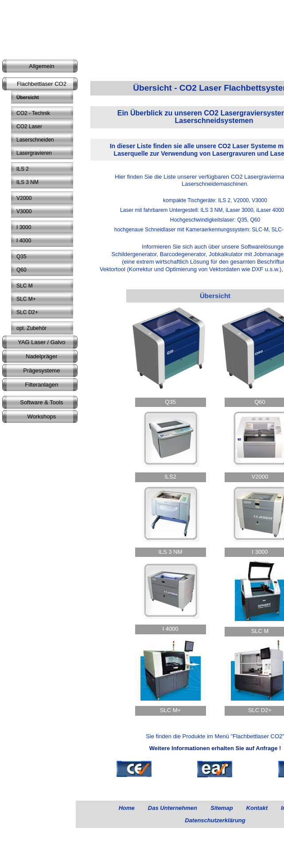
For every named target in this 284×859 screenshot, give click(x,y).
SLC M (260, 631)
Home (127, 808)
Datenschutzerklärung (215, 820)
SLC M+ (170, 710)
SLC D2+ (260, 710)
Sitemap (221, 808)
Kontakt (257, 808)
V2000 (260, 476)
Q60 (259, 402)
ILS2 (170, 476)
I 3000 (260, 551)
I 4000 (170, 628)
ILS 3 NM (170, 551)
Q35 (170, 402)
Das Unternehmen (172, 808)
